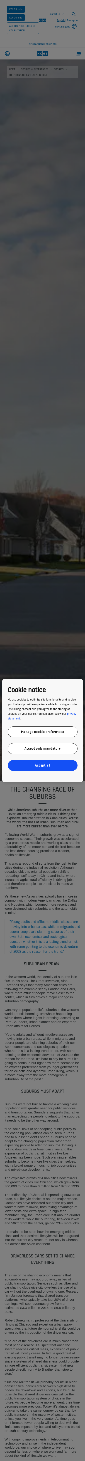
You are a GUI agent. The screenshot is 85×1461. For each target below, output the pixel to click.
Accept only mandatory (42, 748)
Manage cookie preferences (42, 731)
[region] (42, 730)
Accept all (42, 765)
